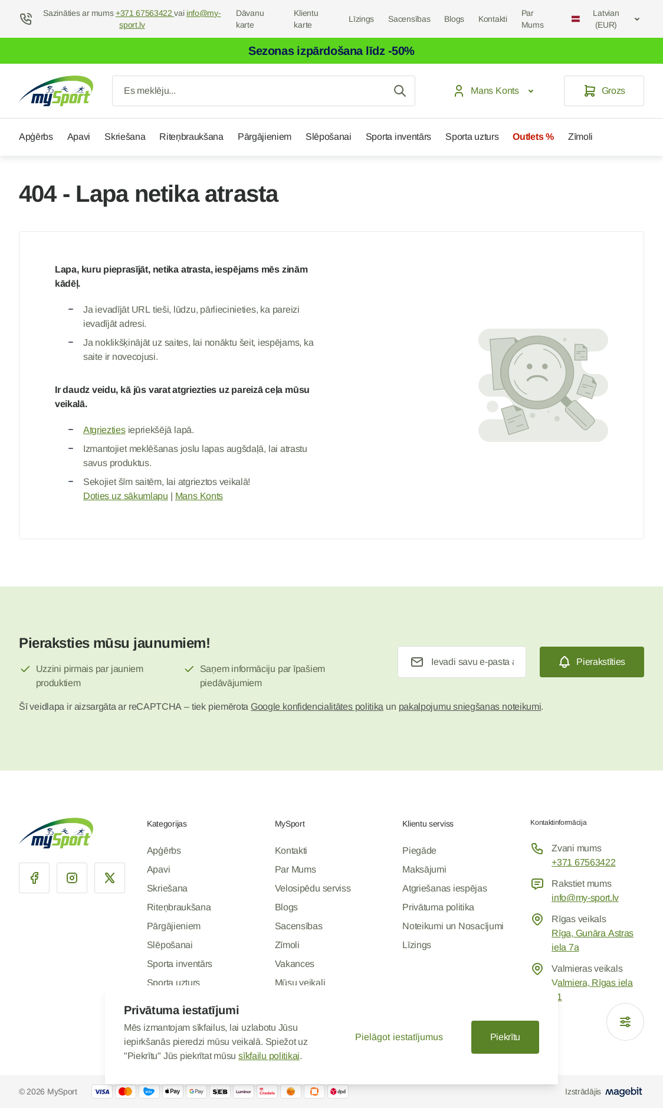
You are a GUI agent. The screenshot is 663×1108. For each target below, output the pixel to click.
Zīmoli (580, 137)
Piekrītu (505, 1037)
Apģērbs (36, 137)
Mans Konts (199, 496)
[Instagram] (72, 878)
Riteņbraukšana (191, 137)
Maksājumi (424, 869)
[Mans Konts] (495, 91)
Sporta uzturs (471, 137)
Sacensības (409, 19)
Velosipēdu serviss (313, 888)
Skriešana (124, 137)
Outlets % (533, 137)
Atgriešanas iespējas (444, 888)
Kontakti (492, 19)
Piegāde (419, 850)
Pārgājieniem (264, 137)
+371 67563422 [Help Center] (145, 13)
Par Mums (532, 18)
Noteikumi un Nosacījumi (453, 926)
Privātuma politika (438, 907)
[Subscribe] (592, 662)
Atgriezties (104, 430)
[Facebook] (34, 878)
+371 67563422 (583, 862)
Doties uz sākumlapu (125, 496)
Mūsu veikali (300, 983)
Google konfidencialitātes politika (317, 706)
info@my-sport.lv (585, 898)
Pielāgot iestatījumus (398, 1037)
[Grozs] (604, 91)
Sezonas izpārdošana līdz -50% (331, 50)
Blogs (454, 19)
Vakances (294, 964)
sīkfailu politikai (269, 1056)
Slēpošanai (329, 137)
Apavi (78, 137)
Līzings (361, 19)
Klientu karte (306, 18)
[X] (109, 878)
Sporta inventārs (398, 137)
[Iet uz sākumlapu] (56, 91)
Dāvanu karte (250, 18)
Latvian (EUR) (606, 18)
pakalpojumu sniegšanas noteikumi (470, 706)
